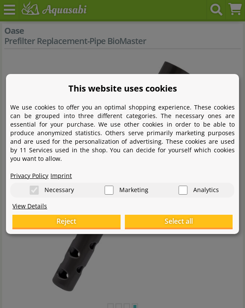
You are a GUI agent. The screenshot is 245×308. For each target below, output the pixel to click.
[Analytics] (183, 190)
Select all (179, 221)
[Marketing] (109, 190)
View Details (29, 206)
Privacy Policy (29, 176)
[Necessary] (34, 190)
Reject (66, 221)
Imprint (61, 176)
